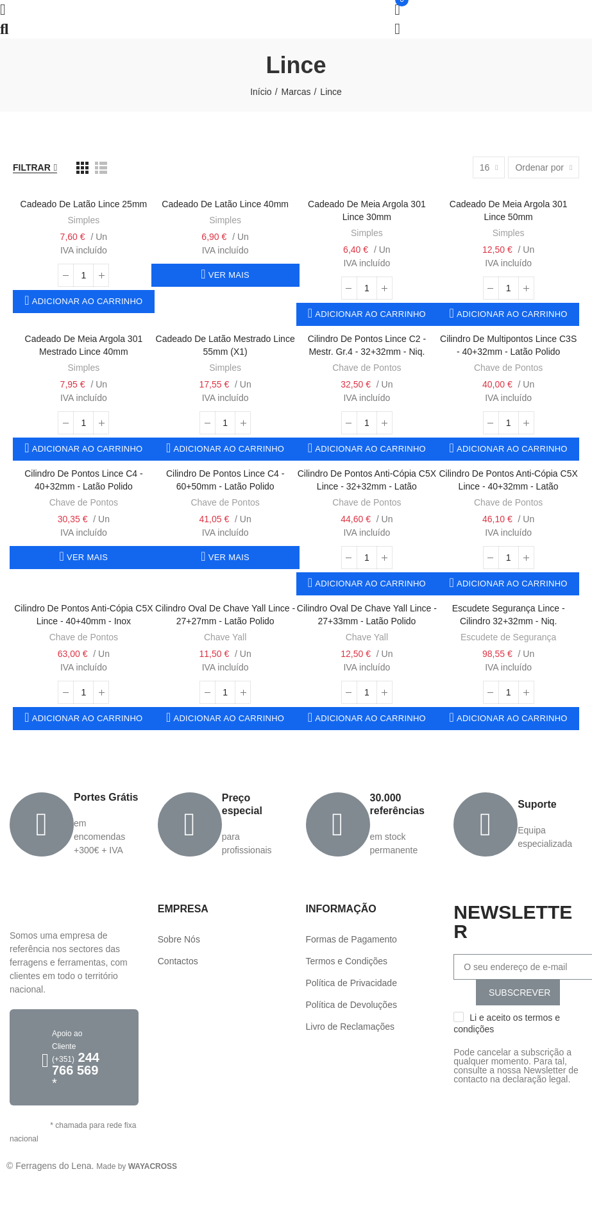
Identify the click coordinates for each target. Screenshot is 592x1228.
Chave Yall (225, 637)
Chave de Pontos (366, 367)
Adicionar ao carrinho (86, 301)
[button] (74, 1057)
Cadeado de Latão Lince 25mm (84, 204)
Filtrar (32, 167)
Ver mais (227, 275)
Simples (83, 220)
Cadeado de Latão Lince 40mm (225, 204)
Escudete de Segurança (508, 637)
